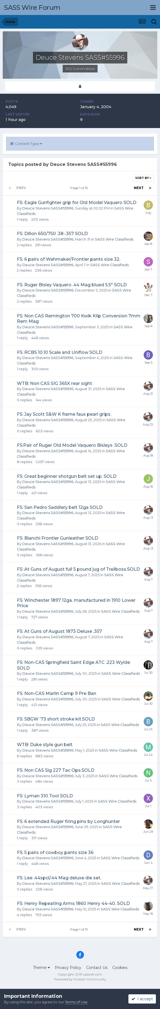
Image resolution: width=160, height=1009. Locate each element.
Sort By (143, 178)
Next (139, 188)
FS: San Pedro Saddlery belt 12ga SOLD (59, 507)
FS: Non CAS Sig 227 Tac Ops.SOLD (55, 770)
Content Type (26, 143)
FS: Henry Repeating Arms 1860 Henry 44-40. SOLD (73, 903)
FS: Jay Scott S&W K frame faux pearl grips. (64, 414)
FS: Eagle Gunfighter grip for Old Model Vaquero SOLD (76, 202)
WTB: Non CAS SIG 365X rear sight (54, 383)
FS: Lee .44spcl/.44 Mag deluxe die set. (59, 877)
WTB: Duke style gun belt (45, 744)
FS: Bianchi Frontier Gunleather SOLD (57, 538)
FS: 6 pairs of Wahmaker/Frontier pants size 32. (68, 259)
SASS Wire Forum (32, 7)
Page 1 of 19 (80, 188)
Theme (41, 967)
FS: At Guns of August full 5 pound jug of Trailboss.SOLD (78, 569)
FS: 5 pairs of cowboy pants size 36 (55, 852)
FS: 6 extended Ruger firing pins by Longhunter (68, 821)
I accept (142, 998)
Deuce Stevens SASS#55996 (47, 208)
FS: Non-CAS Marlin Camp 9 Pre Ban (56, 693)
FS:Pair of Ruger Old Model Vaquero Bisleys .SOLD (72, 445)
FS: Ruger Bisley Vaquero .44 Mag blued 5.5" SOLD (72, 284)
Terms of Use (76, 1002)
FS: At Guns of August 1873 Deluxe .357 (59, 631)
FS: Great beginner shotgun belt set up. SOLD (66, 476)
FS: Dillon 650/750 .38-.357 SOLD (52, 233)
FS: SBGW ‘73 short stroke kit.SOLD (56, 719)
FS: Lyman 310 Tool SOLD (45, 795)
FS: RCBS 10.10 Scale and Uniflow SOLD (59, 352)
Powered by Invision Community (80, 979)
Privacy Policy (68, 967)
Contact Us (96, 967)
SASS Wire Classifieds (114, 239)
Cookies (119, 967)
